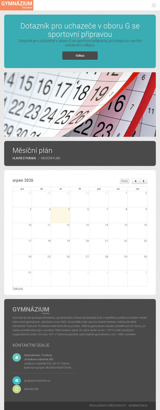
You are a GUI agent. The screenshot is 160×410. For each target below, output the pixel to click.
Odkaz (80, 55)
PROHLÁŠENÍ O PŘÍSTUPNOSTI (107, 405)
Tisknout (17, 288)
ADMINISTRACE (138, 405)
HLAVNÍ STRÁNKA (24, 158)
